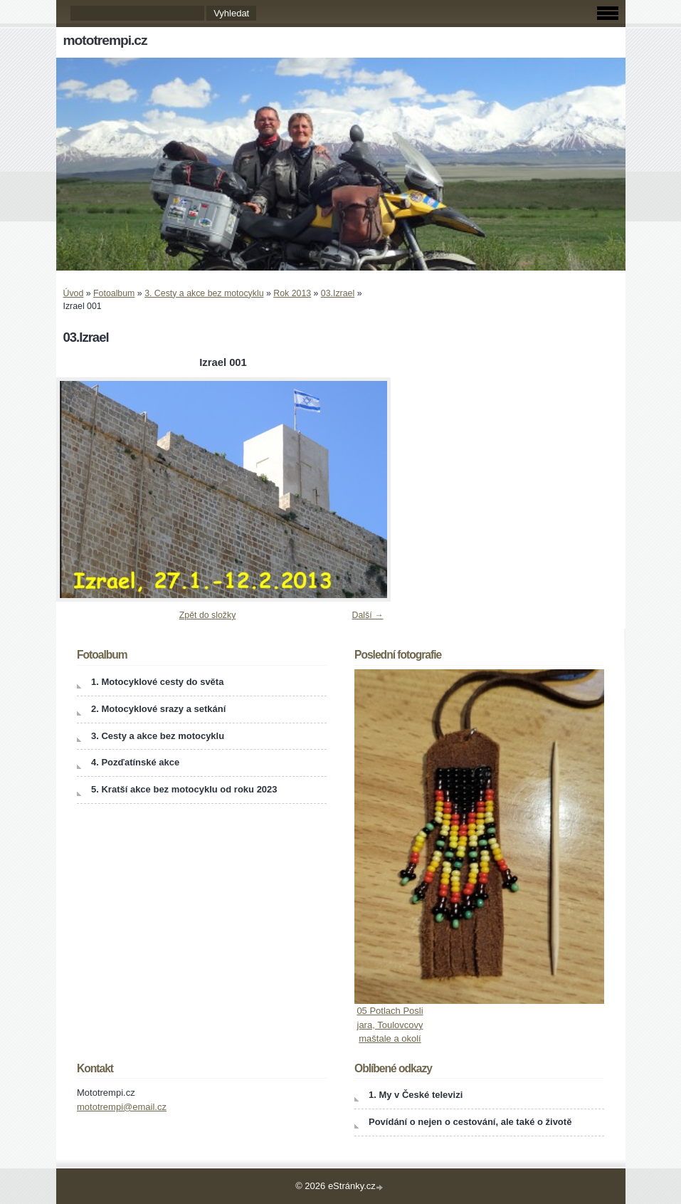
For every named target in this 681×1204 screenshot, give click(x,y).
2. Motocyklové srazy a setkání (158, 708)
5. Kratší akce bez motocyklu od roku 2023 (184, 789)
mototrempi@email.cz (122, 1106)
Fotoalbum (113, 293)
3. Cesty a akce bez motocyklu (203, 293)
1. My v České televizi (416, 1094)
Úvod (73, 293)
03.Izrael (337, 293)
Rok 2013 (292, 293)
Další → (368, 615)
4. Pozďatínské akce (135, 762)
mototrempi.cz (105, 40)
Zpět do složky (207, 615)
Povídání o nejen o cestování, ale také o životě (470, 1121)
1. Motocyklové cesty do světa (157, 681)
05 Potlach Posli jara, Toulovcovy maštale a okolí (390, 1024)
